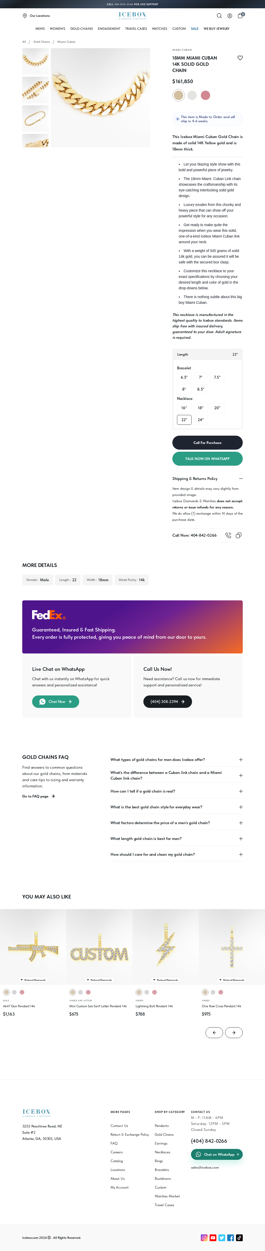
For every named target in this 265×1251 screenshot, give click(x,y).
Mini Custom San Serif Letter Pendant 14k (98, 1006)
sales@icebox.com (205, 1167)
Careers (117, 1152)
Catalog (117, 1161)
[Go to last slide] (214, 1032)
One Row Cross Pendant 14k (221, 1006)
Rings (159, 1161)
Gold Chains (81, 29)
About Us (118, 1178)
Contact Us (119, 1126)
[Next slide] (234, 1032)
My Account (120, 1187)
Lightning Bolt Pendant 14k (154, 1006)
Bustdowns (163, 1178)
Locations (118, 1170)
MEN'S (40, 29)
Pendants (162, 1126)
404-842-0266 (123, 4)
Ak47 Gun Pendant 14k (19, 1006)
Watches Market (167, 1196)
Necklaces (162, 1152)
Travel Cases (136, 29)
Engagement (109, 29)
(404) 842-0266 (209, 1141)
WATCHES (159, 29)
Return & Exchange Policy (130, 1134)
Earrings (161, 1143)
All (24, 42)
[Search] (219, 16)
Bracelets (162, 1170)
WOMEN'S (57, 29)
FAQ (114, 1143)
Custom (179, 29)
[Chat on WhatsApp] (244, 1245)
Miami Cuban (66, 42)
